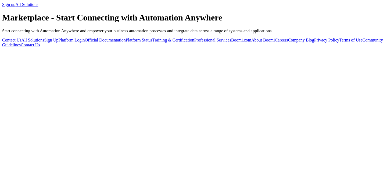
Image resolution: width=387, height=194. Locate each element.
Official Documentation (105, 40)
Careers (281, 40)
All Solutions (26, 4)
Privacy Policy (326, 40)
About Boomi (263, 40)
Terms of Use (351, 40)
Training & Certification (173, 40)
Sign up (8, 4)
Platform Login (71, 40)
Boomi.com (241, 40)
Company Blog (301, 40)
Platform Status (139, 40)
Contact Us (12, 40)
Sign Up (51, 40)
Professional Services (212, 40)
